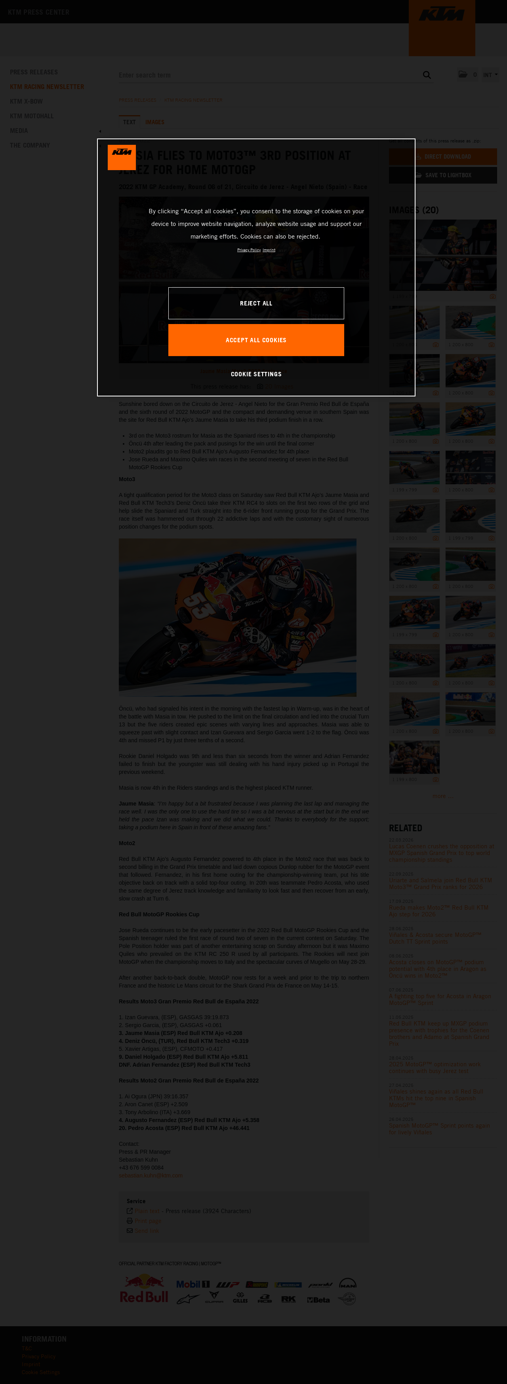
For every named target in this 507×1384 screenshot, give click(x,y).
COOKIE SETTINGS (256, 374)
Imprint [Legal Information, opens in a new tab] (269, 249)
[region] (256, 267)
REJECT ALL (256, 303)
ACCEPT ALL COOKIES (256, 340)
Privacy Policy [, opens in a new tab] (249, 249)
